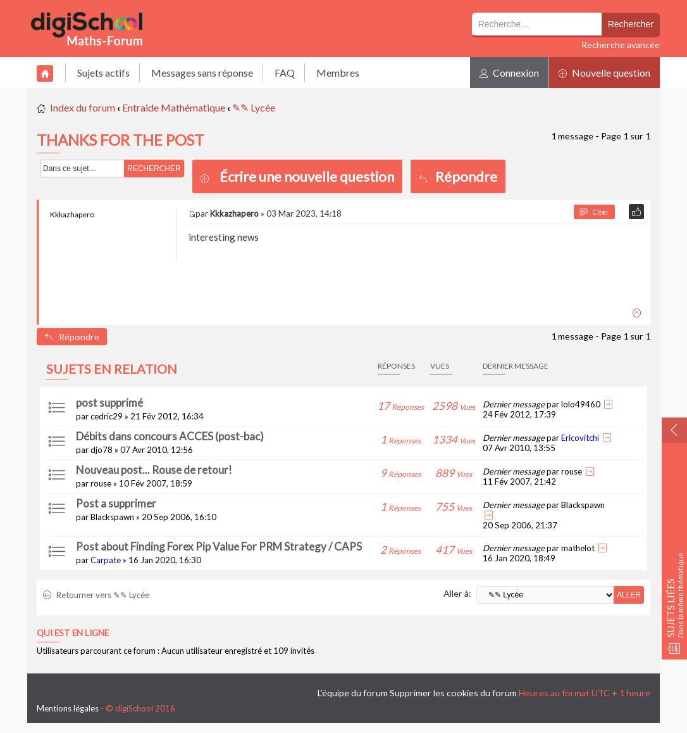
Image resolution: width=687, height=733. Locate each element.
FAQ (285, 73)
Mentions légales (68, 708)
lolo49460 (580, 404)
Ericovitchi (580, 438)
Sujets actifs (103, 73)
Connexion (509, 73)
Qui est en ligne (73, 633)
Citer (594, 212)
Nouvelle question (604, 73)
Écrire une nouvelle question (307, 176)
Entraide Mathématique (173, 107)
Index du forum (82, 107)
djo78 (101, 450)
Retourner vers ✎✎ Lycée (96, 595)
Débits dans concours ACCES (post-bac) (170, 436)
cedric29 (106, 416)
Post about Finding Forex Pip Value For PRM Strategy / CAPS (219, 546)
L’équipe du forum (353, 692)
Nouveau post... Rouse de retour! (154, 469)
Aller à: (457, 593)
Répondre (458, 176)
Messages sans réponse (202, 73)
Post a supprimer (116, 503)
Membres (337, 73)
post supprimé (109, 402)
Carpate (105, 560)
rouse (100, 483)
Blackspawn (112, 517)
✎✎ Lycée (253, 107)
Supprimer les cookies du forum (453, 692)
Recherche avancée (620, 44)
